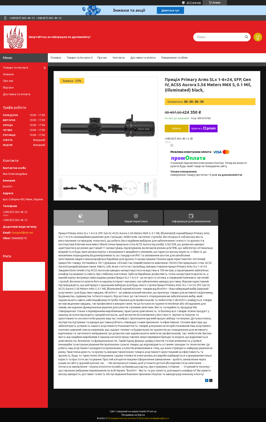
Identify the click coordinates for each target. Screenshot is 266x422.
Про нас (102, 57)
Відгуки (8, 87)
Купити (176, 128)
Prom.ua (151, 411)
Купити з (204, 128)
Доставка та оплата (143, 57)
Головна (56, 57)
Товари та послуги (78, 57)
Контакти (119, 57)
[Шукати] (246, 37)
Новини (8, 74)
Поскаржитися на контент (122, 418)
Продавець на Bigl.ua (133, 415)
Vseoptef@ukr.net (22, 232)
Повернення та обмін (174, 57)
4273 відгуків (194, 2)
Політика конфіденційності (154, 418)
